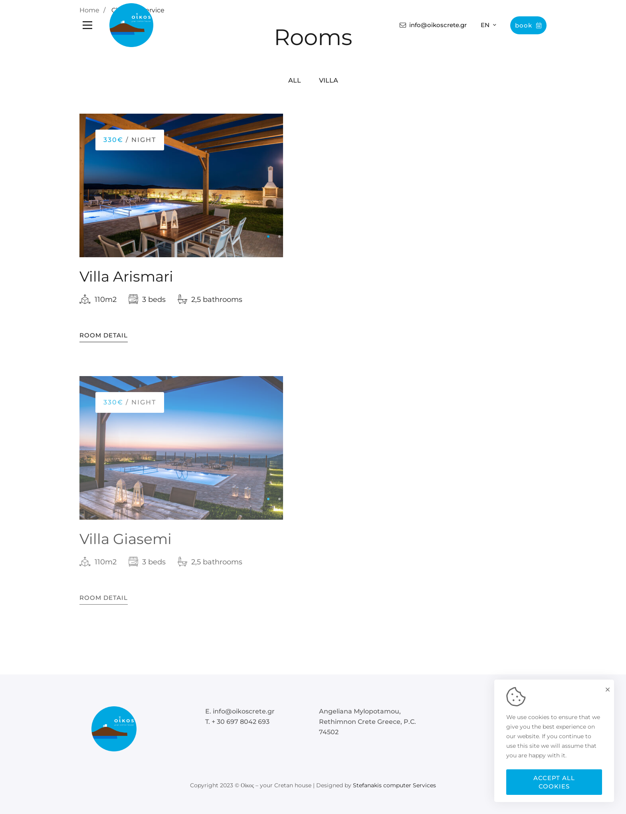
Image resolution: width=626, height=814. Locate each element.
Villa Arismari (126, 277)
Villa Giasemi (125, 546)
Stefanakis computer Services (394, 785)
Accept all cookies (554, 782)
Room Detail (103, 335)
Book (528, 25)
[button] (268, 237)
